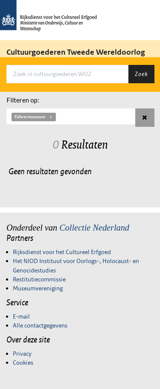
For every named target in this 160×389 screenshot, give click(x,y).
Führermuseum (34, 117)
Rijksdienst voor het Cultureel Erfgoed (62, 252)
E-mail (21, 316)
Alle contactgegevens (40, 325)
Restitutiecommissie (39, 279)
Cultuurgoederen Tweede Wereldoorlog (75, 52)
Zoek (141, 74)
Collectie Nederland (94, 227)
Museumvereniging (38, 288)
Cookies (23, 362)
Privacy (22, 353)
